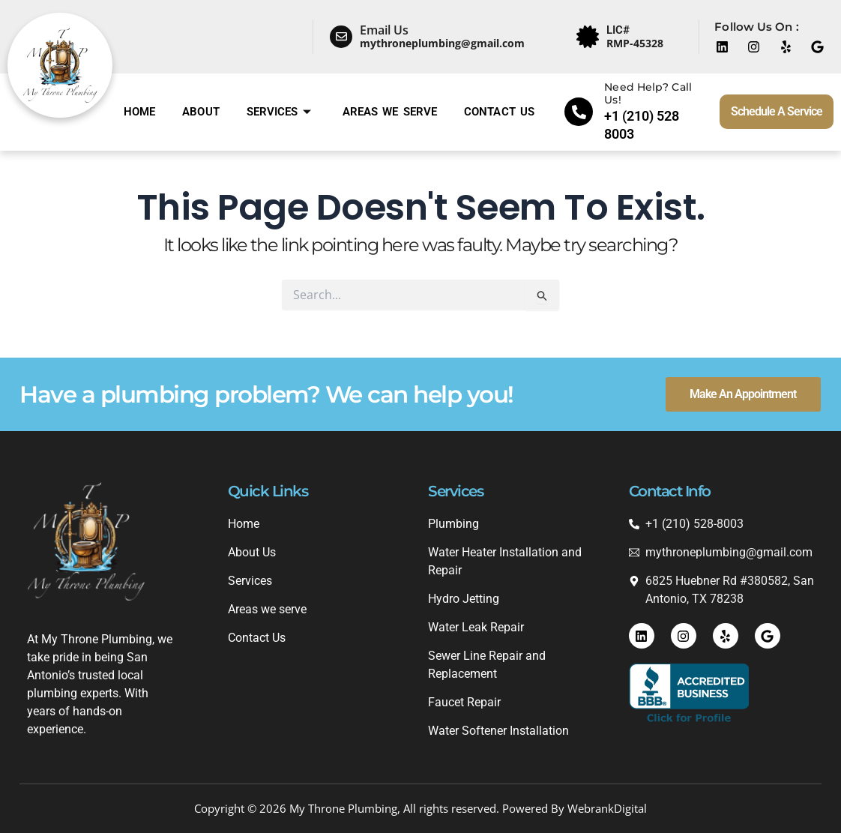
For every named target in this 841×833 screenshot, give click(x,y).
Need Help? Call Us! (648, 93)
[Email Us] (341, 36)
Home (139, 111)
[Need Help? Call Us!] (578, 111)
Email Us (384, 30)
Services (279, 111)
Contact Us (499, 111)
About (201, 111)
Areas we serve (390, 111)
